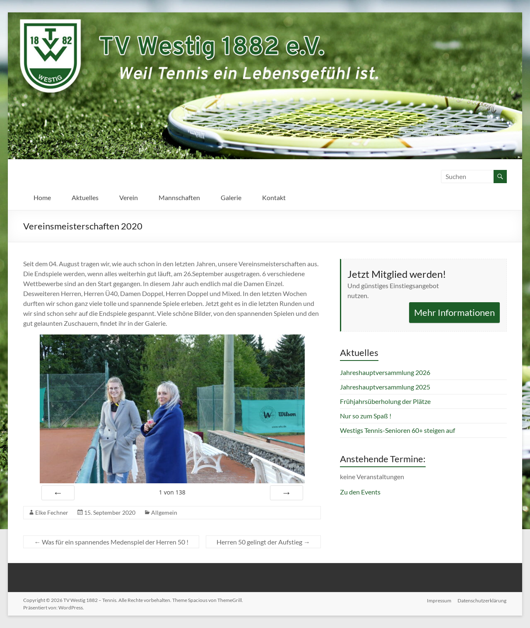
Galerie (231, 197)
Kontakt (274, 197)
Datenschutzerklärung (482, 600)
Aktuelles (85, 197)
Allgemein (164, 512)
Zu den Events (360, 492)
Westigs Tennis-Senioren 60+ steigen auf (397, 430)
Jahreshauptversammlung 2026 (385, 372)
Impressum (439, 600)
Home (42, 197)
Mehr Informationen (454, 312)
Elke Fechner (51, 512)
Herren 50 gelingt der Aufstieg (263, 542)
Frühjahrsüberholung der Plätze (385, 401)
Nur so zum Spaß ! (365, 416)
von (172, 492)
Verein (128, 197)
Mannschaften (179, 197)
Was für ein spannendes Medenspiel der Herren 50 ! (111, 542)
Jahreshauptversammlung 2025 (385, 387)
